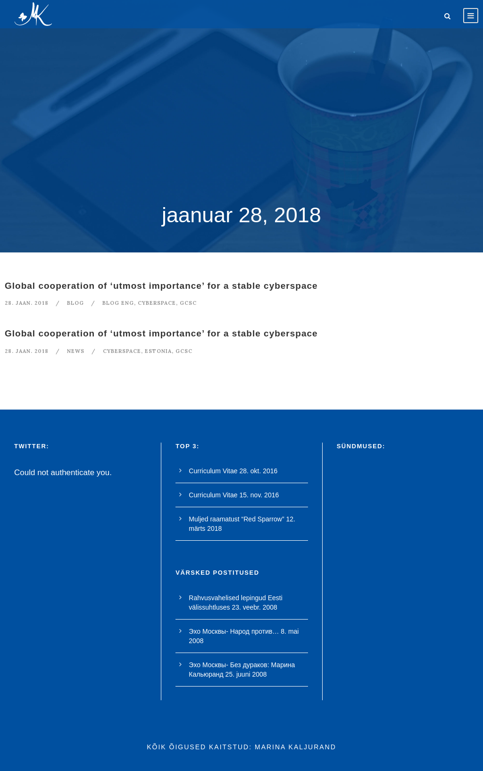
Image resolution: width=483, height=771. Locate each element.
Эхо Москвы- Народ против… (234, 631)
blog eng (118, 303)
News (75, 351)
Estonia (158, 351)
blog (75, 303)
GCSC (188, 303)
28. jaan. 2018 (27, 303)
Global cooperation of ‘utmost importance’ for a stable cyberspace (161, 286)
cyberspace (157, 303)
